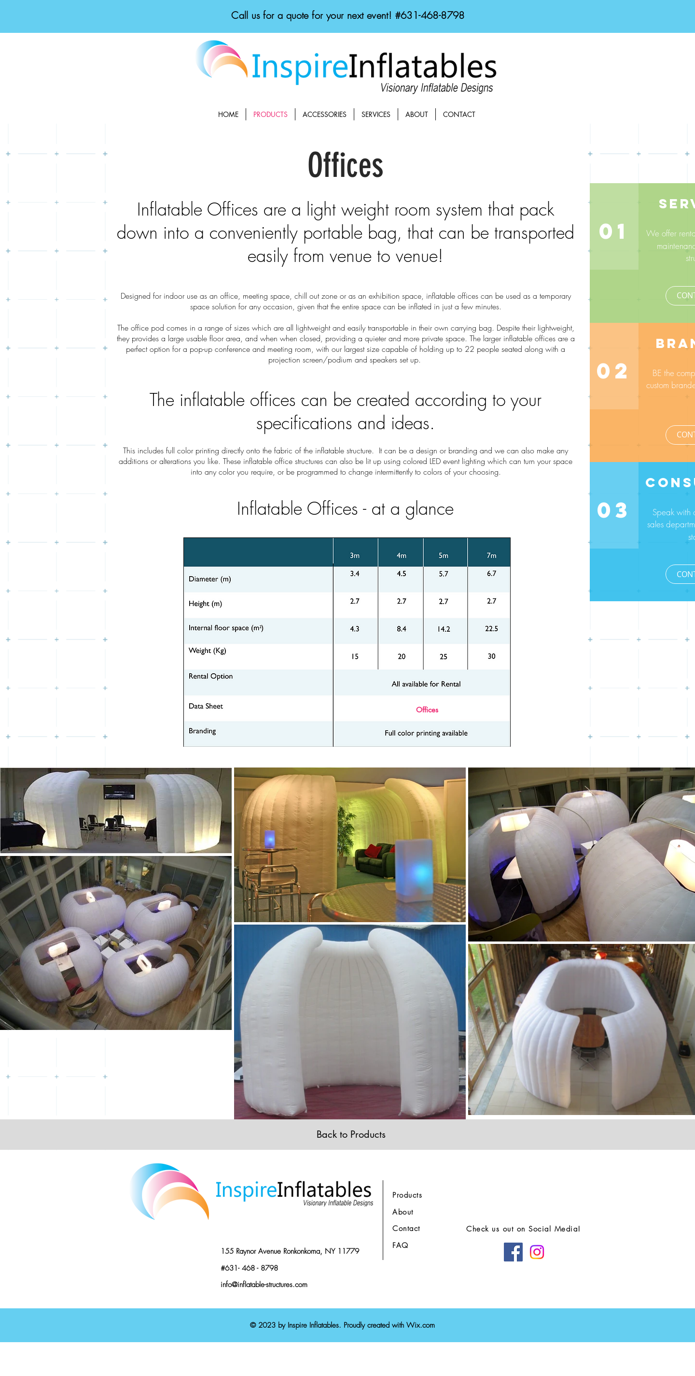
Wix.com (420, 1325)
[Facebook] (513, 1252)
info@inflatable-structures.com (264, 1284)
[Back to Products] (351, 1134)
